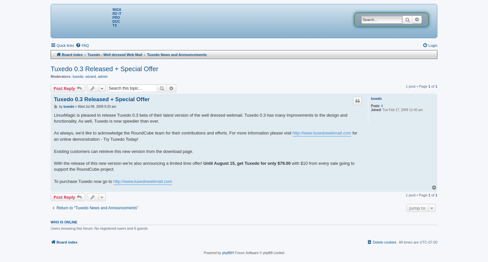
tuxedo (78, 76)
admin (103, 76)
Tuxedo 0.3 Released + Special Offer (104, 69)
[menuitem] (82, 45)
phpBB (227, 253)
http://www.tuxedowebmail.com (322, 133)
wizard (90, 76)
